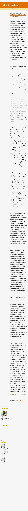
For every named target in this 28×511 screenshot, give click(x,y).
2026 (3, 444)
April (4, 449)
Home (18, 397)
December (5, 448)
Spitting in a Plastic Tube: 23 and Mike (5, 451)
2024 (3, 445)
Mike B (3, 416)
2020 (3, 447)
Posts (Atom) (18, 400)
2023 (3, 446)
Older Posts (24, 397)
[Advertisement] (6, 485)
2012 (3, 459)
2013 (3, 458)
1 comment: (22, 394)
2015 (3, 455)
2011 (3, 460)
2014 (3, 457)
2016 (3, 454)
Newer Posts (12, 397)
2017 (3, 453)
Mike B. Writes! (10, 5)
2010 (3, 461)
